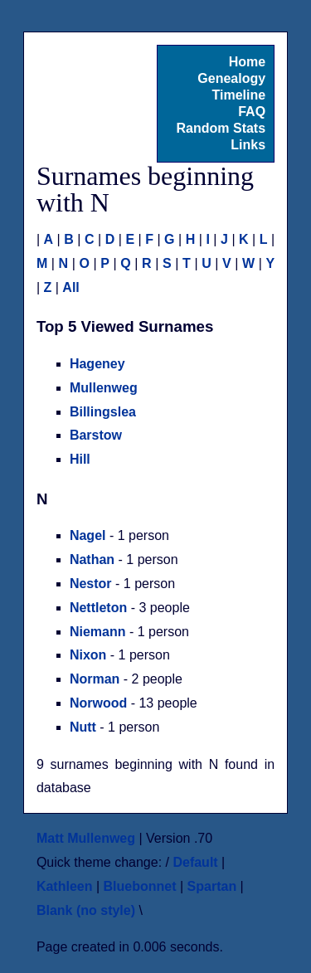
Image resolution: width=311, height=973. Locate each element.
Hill (80, 459)
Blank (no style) (85, 910)
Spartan (212, 886)
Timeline (238, 95)
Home (247, 62)
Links (248, 145)
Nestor (91, 584)
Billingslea (103, 412)
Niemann (98, 632)
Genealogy (231, 78)
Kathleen (64, 886)
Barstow (96, 435)
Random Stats (221, 128)
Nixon (88, 655)
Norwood (98, 703)
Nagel (88, 535)
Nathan (92, 559)
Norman (94, 679)
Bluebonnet (140, 886)
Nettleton (98, 608)
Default (195, 862)
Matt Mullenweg (85, 838)
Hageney (97, 364)
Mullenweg (104, 388)
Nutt (83, 727)
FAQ (251, 112)
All (70, 287)
